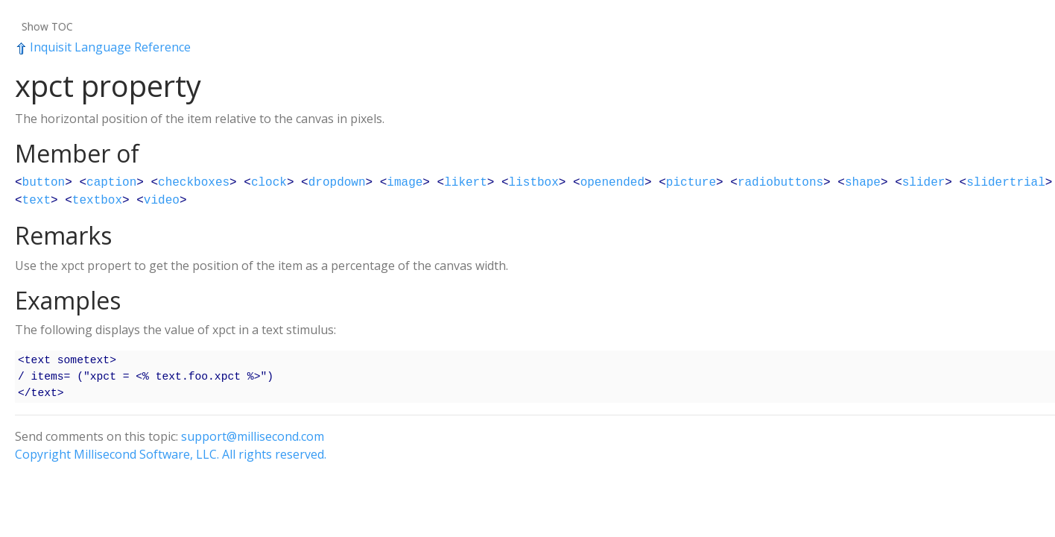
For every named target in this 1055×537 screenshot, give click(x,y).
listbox (534, 183)
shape (863, 183)
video (162, 200)
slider (923, 183)
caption (111, 183)
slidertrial (1005, 183)
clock (269, 183)
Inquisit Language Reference (103, 47)
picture (691, 183)
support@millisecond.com (252, 436)
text (36, 200)
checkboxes (193, 183)
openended (612, 183)
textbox (97, 200)
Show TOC (47, 26)
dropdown (337, 183)
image (404, 183)
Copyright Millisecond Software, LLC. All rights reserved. (170, 454)
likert (465, 183)
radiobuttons (780, 183)
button (44, 183)
